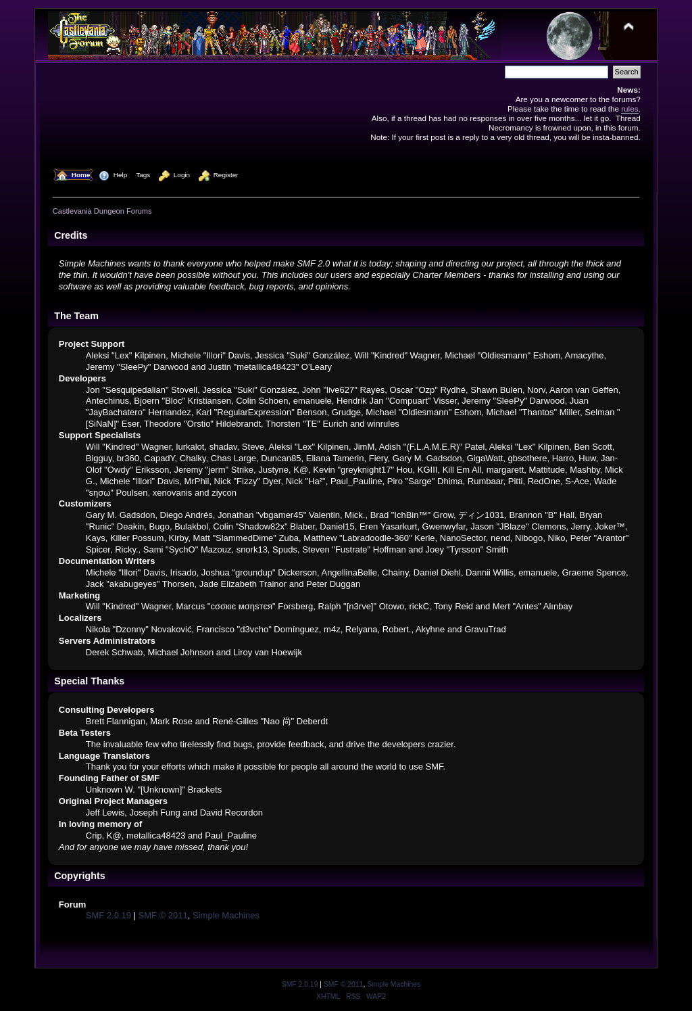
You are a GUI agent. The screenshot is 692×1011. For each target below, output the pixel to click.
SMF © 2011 (163, 915)
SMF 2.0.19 (108, 915)
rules (629, 108)
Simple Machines (226, 915)
